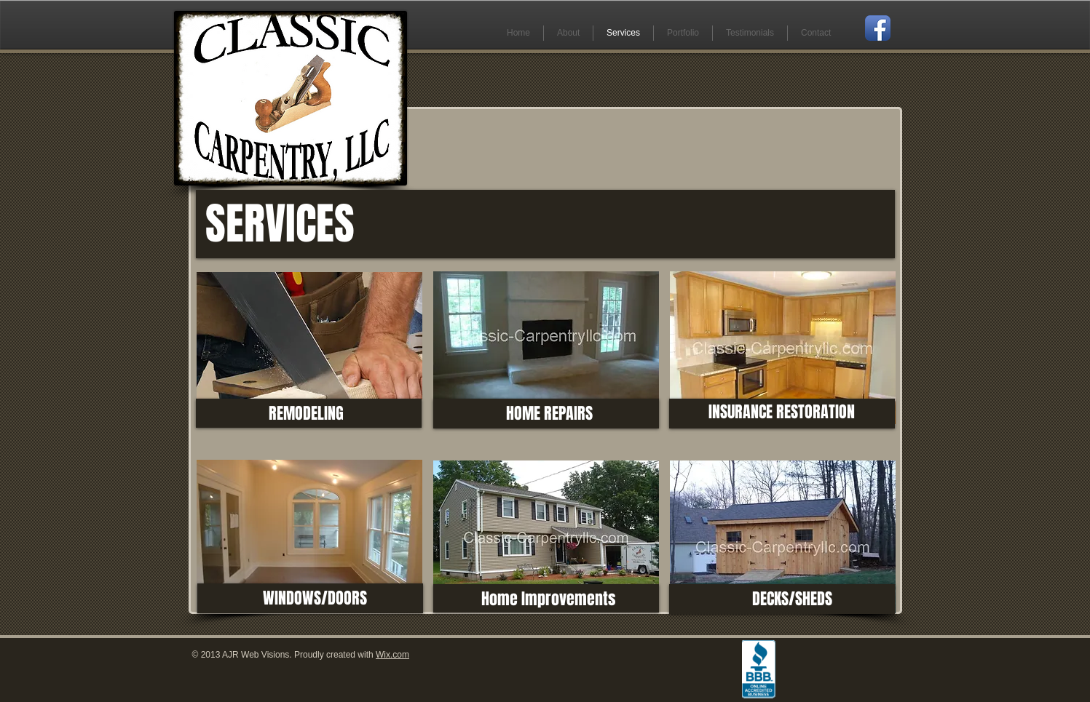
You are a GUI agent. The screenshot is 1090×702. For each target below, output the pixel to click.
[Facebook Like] (838, 656)
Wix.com (392, 655)
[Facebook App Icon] (877, 28)
